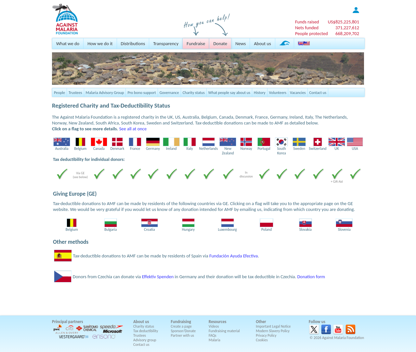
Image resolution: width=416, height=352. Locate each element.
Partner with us (182, 335)
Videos (214, 326)
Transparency (165, 43)
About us (262, 43)
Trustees (75, 92)
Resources (217, 321)
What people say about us (229, 92)
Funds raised (307, 22)
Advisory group (144, 340)
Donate (220, 43)
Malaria (214, 340)
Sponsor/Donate (183, 331)
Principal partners (67, 321)
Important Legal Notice (273, 326)
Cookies (262, 340)
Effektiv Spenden (158, 277)
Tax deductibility (145, 331)
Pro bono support (141, 92)
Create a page (181, 326)
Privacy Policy (266, 335)
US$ (343, 22)
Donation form (311, 277)
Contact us (317, 92)
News (240, 43)
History (259, 92)
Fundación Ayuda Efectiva (233, 256)
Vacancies (298, 92)
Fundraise (196, 43)
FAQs (212, 335)
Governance (169, 92)
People (59, 92)
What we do (67, 43)
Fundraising (181, 321)
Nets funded (306, 28)
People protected (311, 33)
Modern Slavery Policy (273, 331)
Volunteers (278, 92)
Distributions (133, 43)
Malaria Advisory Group (105, 92)
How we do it (99, 43)
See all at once (133, 129)
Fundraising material (224, 331)
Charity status (194, 92)
